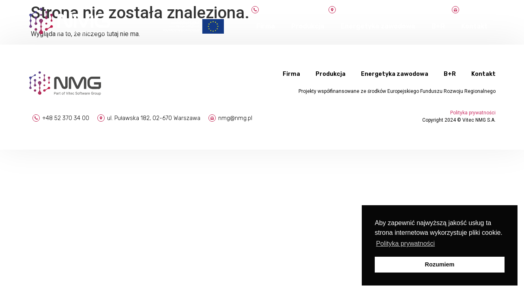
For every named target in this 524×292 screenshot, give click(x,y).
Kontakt (474, 26)
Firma (265, 26)
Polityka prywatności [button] (405, 243)
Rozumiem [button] (440, 264)
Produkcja (307, 26)
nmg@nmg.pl (235, 118)
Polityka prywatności (473, 113)
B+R (438, 26)
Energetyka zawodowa (378, 26)
